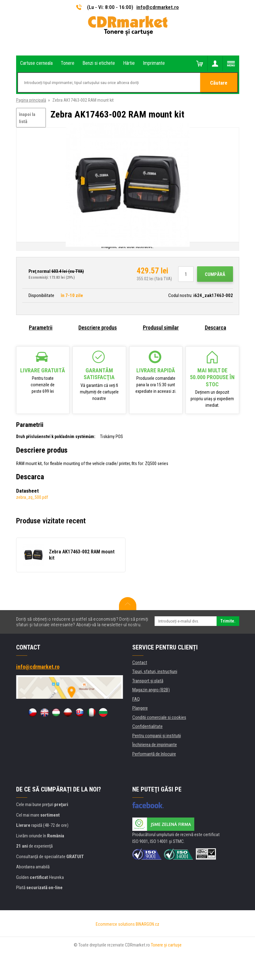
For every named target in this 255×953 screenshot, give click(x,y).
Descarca (215, 327)
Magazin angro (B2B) (151, 690)
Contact (139, 662)
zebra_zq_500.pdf (32, 497)
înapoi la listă (27, 118)
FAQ (136, 699)
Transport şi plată (147, 681)
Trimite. (227, 621)
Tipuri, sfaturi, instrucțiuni (154, 671)
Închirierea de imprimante (154, 744)
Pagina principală (31, 100)
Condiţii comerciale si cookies (159, 717)
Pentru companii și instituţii (156, 735)
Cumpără (215, 274)
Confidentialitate (147, 726)
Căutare (218, 83)
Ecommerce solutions (115, 924)
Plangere (140, 708)
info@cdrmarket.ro (157, 7)
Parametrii (40, 327)
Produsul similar (161, 327)
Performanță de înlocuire (154, 754)
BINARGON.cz (147, 924)
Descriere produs (97, 327)
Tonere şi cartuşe (166, 945)
